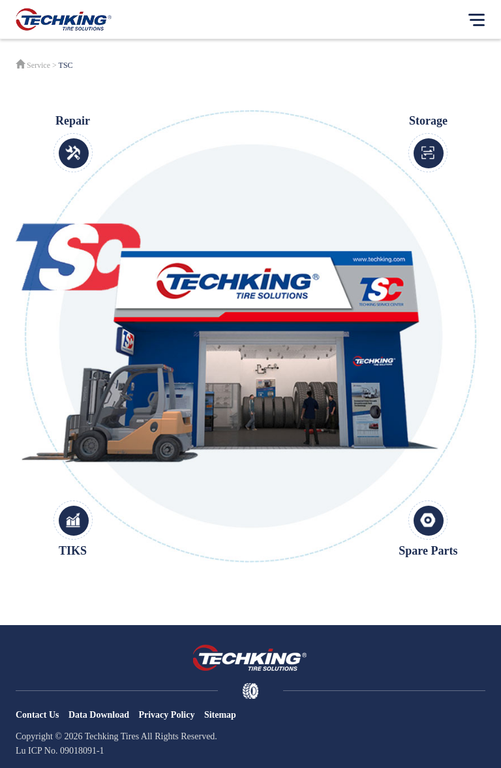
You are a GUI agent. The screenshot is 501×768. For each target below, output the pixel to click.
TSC (66, 65)
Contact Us (37, 715)
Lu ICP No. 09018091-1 (60, 751)
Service (38, 65)
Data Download (98, 715)
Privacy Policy (166, 715)
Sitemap (220, 715)
